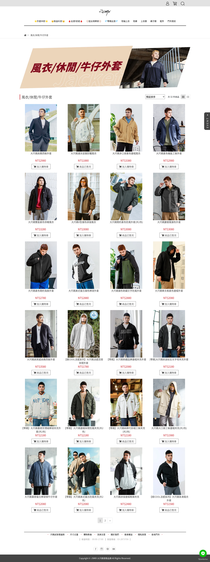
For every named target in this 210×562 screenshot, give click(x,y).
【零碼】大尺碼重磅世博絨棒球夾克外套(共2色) (41, 429)
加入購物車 (41, 166)
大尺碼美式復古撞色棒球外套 (83, 290)
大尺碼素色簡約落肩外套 (41, 290)
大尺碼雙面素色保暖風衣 (41, 222)
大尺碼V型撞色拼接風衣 (83, 222)
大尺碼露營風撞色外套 (169, 222)
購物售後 (88, 534)
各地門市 (155, 534)
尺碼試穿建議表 (57, 534)
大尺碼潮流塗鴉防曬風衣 (83, 153)
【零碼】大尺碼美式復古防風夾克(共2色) (83, 498)
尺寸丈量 (74, 534)
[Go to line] (203, 553)
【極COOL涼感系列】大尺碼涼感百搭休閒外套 (83, 361)
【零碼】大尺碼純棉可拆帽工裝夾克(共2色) (126, 429)
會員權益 (128, 534)
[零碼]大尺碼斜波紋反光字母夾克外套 (169, 359)
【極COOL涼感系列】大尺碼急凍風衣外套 (169, 498)
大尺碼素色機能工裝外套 (169, 153)
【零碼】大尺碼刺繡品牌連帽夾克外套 (126, 359)
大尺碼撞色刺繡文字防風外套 (126, 290)
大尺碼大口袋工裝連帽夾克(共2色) (169, 428)
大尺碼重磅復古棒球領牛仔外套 (41, 496)
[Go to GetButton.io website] (203, 559)
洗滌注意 (101, 534)
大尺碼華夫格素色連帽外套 (169, 290)
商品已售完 (83, 166)
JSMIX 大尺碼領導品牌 (101, 558)
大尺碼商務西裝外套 (41, 153)
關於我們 (115, 534)
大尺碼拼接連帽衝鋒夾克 (126, 496)
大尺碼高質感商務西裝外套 (41, 359)
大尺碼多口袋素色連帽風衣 (126, 153)
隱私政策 (142, 534)
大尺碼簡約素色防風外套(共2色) (126, 222)
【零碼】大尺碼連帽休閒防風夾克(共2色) (83, 429)
